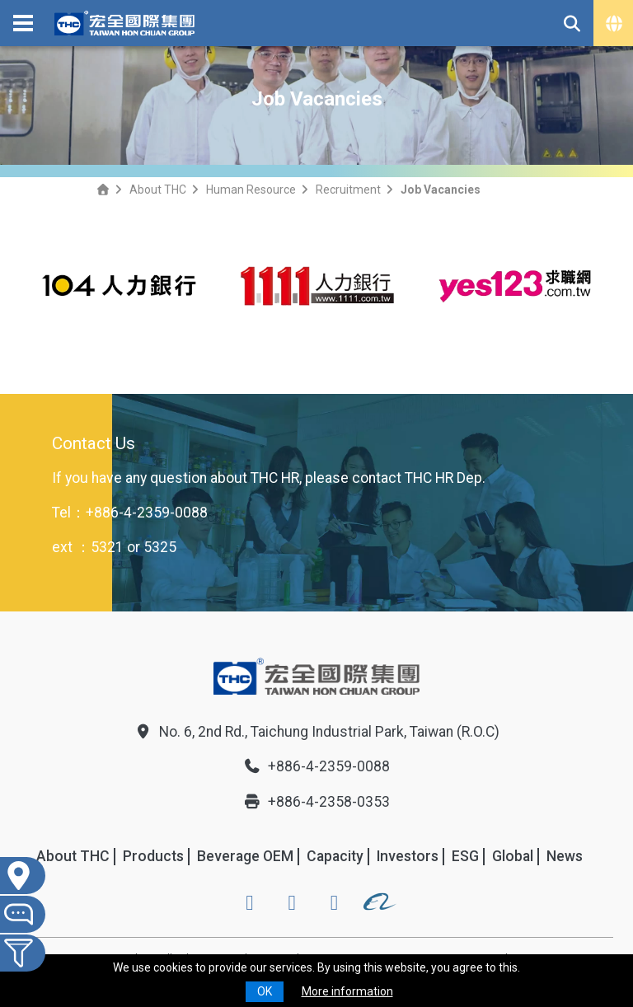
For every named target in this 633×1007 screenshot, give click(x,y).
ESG (465, 856)
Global (512, 856)
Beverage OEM (245, 856)
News (564, 856)
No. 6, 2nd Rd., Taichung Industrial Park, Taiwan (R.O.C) (316, 732)
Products (153, 856)
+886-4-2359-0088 (147, 512)
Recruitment (348, 189)
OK (264, 991)
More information (347, 991)
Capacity (335, 856)
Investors (407, 856)
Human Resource (251, 189)
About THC (157, 189)
